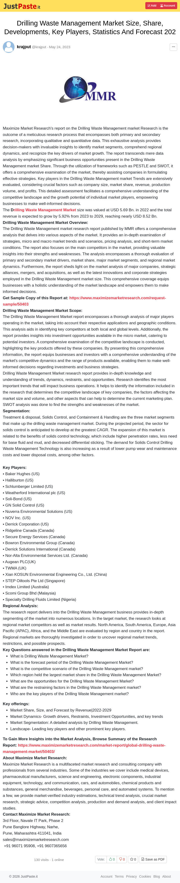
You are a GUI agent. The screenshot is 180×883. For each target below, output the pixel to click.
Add (151, 5)
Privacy (131, 876)
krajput (24, 46)
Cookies (145, 876)
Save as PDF (153, 859)
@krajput (39, 47)
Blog (156, 876)
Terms (119, 876)
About (166, 876)
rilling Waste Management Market (45, 210)
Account (167, 5)
